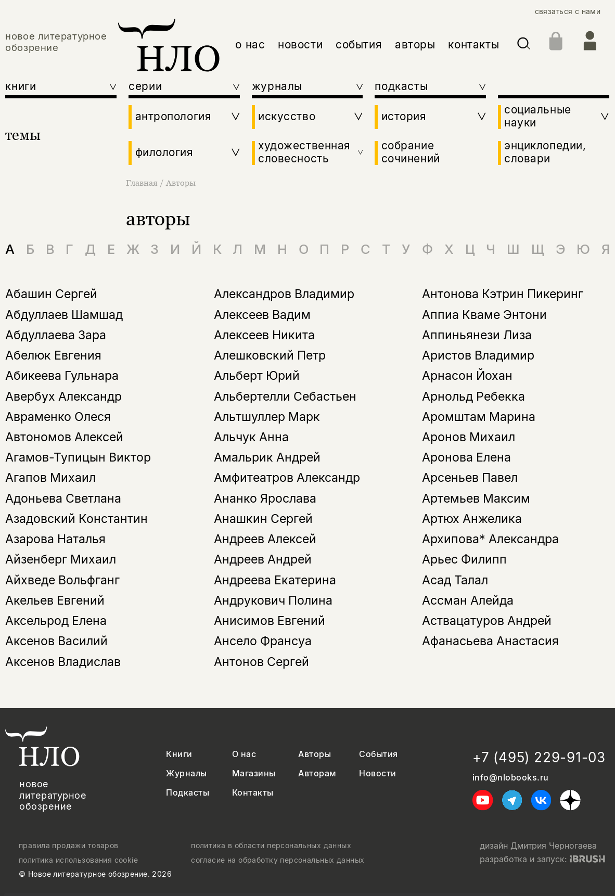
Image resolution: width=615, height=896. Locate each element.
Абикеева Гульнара (62, 375)
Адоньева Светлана (63, 498)
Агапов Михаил (50, 477)
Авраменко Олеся (58, 416)
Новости (377, 773)
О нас (244, 754)
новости (300, 44)
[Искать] (523, 45)
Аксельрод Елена (56, 620)
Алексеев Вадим (262, 315)
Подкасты (187, 793)
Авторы (181, 182)
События (378, 754)
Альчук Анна (251, 437)
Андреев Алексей (265, 539)
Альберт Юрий (257, 375)
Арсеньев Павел (470, 477)
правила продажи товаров (69, 845)
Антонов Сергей (261, 662)
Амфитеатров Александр (287, 477)
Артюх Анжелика (472, 518)
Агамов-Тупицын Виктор (78, 457)
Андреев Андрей (263, 559)
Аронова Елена (466, 457)
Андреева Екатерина (275, 580)
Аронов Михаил (468, 437)
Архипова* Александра (490, 539)
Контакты (253, 793)
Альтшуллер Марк (267, 416)
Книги (179, 754)
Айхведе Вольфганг (62, 580)
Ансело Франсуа (263, 641)
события (359, 44)
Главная (143, 182)
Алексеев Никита (264, 335)
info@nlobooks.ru (510, 778)
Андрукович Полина (273, 600)
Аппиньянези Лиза (477, 335)
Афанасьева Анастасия (490, 641)
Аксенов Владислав (63, 662)
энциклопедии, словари (545, 152)
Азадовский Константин (76, 518)
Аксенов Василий (56, 641)
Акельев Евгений (55, 600)
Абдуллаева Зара (55, 335)
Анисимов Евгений (269, 620)
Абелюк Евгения (53, 355)
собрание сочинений (410, 152)
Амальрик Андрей (267, 457)
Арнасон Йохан (467, 375)
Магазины (254, 773)
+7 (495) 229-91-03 (539, 757)
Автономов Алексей (64, 437)
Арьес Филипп (464, 559)
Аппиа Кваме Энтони (484, 315)
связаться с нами (568, 11)
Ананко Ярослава (265, 498)
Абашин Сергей (51, 294)
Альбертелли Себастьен (285, 396)
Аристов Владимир (478, 355)
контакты (473, 44)
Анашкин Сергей (263, 518)
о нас (250, 44)
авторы (415, 44)
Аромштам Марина (478, 416)
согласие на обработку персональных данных (277, 860)
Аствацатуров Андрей (487, 620)
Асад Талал (455, 580)
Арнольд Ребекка (473, 396)
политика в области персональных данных (271, 845)
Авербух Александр (63, 396)
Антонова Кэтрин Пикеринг (502, 294)
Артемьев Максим (476, 498)
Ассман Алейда (468, 600)
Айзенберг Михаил (60, 559)
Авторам (317, 773)
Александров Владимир (284, 294)
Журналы (186, 773)
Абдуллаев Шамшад (64, 315)
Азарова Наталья (55, 539)
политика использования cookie (78, 860)
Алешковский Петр (270, 355)
